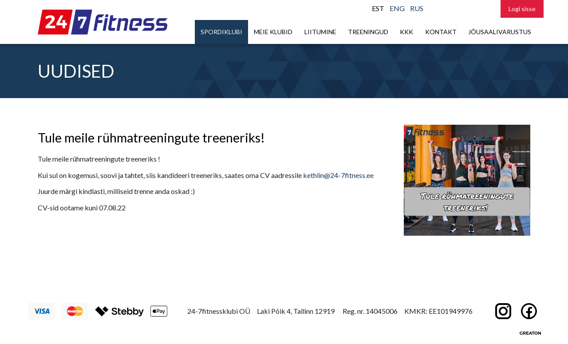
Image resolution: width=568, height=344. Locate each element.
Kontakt (441, 32)
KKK (406, 32)
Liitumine (320, 32)
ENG (397, 8)
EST (378, 8)
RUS (416, 8)
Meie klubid (273, 32)
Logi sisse (522, 8)
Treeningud (368, 32)
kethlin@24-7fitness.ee (338, 175)
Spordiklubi (221, 32)
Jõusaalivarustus (499, 32)
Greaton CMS (530, 332)
